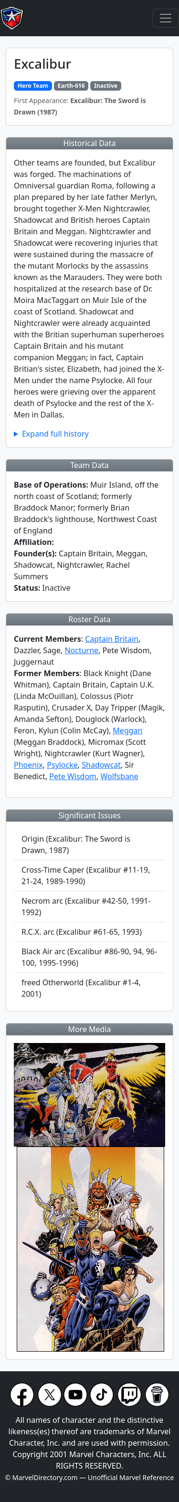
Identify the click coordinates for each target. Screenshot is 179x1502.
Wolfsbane (119, 776)
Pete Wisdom (72, 776)
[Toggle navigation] (165, 18)
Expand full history (55, 433)
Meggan (127, 730)
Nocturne (81, 650)
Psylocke (62, 765)
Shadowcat (101, 765)
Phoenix (28, 765)
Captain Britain (111, 639)
